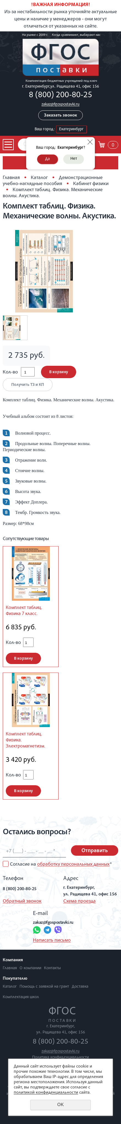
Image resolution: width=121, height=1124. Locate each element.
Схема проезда (79, 901)
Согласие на (61, 864)
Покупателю (15, 979)
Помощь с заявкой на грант (44, 987)
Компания (13, 960)
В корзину (58, 372)
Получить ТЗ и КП (27, 385)
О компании (30, 968)
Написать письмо (52, 940)
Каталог (39, 177)
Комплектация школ (21, 997)
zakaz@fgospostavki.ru (60, 104)
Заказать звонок (60, 115)
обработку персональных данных (73, 864)
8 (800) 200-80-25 (60, 95)
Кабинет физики (91, 184)
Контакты (52, 968)
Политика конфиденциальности (60, 1057)
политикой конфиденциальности (46, 1093)
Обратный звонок (22, 901)
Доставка (80, 987)
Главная (11, 177)
